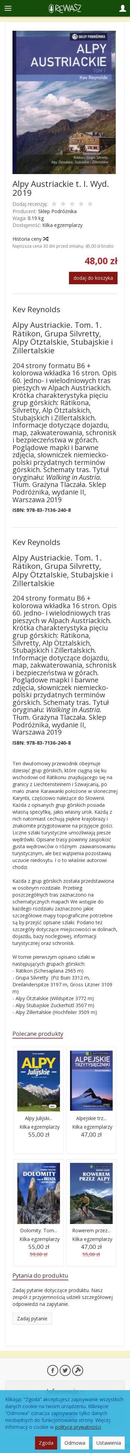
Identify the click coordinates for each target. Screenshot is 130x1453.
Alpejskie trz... (91, 1118)
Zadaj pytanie (32, 1318)
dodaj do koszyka (93, 278)
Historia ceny (30, 239)
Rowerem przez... (91, 1230)
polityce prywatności (78, 1427)
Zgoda (46, 1443)
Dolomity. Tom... (38, 1230)
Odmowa (74, 1443)
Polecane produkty (37, 1034)
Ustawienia (108, 1443)
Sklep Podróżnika (57, 211)
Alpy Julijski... (38, 1118)
